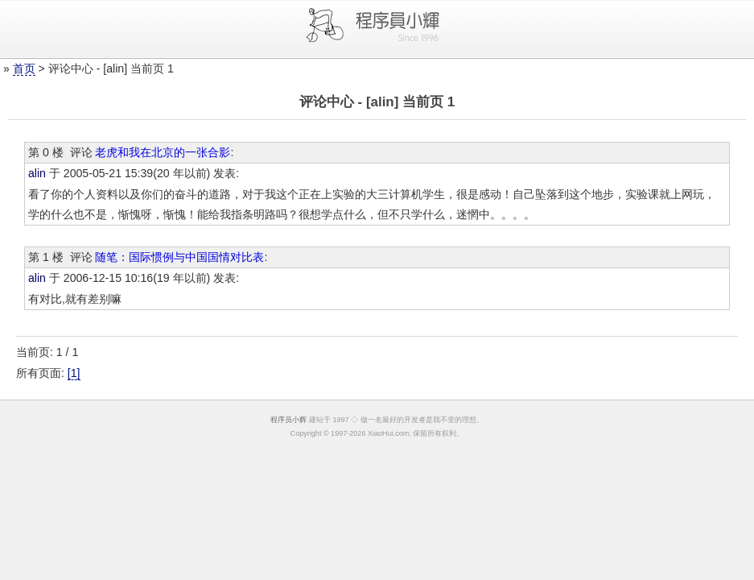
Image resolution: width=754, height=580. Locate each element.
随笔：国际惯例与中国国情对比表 (179, 257)
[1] (74, 373)
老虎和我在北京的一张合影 (162, 152)
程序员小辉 (288, 420)
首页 (24, 68)
